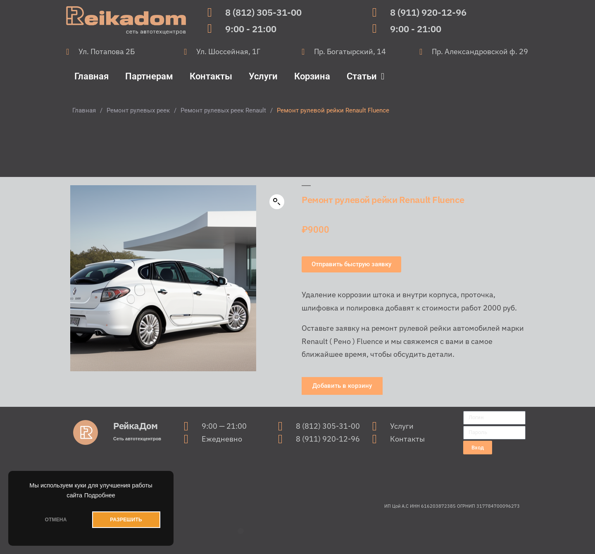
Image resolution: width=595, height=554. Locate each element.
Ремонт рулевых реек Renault (223, 110)
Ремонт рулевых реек (138, 110)
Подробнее (99, 495)
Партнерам (149, 76)
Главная (91, 76)
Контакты (211, 76)
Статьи (365, 76)
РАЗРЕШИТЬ (126, 520)
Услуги (263, 76)
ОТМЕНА (56, 520)
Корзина (312, 76)
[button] (276, 201)
